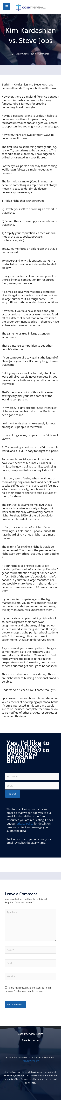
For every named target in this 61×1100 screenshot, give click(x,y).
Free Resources (30, 1040)
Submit (12, 793)
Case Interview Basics (30, 1034)
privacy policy (24, 823)
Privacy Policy (30, 1061)
